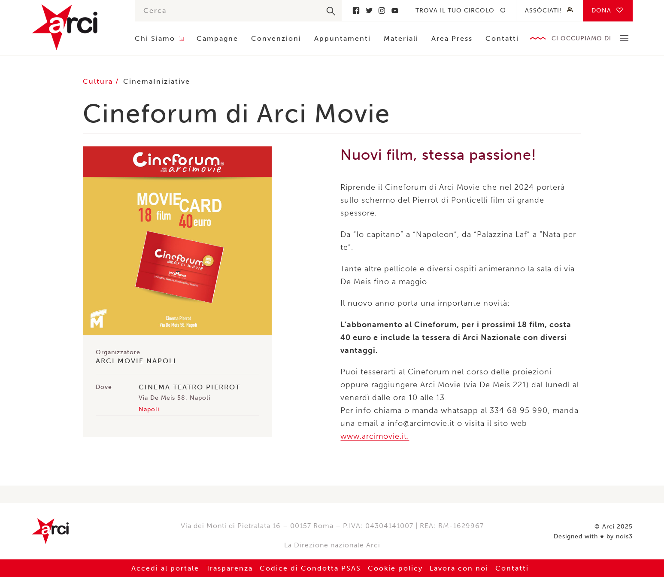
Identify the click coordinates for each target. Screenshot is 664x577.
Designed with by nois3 (593, 537)
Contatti (502, 38)
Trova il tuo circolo (454, 10)
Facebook (356, 10)
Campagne (217, 38)
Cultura (99, 81)
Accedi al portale (165, 568)
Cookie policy (395, 568)
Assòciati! (543, 10)
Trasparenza (229, 568)
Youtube (394, 10)
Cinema (138, 81)
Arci (75, 27)
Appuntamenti (342, 38)
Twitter (369, 10)
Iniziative (171, 81)
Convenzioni (276, 38)
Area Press (452, 38)
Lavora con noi (459, 568)
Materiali (401, 38)
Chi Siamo (155, 38)
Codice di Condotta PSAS (310, 568)
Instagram (382, 10)
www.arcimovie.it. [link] (374, 436)
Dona (601, 10)
